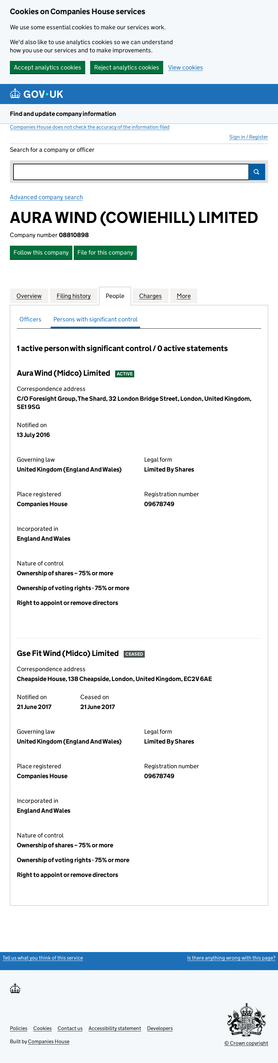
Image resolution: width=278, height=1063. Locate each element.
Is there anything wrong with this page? (231, 958)
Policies (18, 1028)
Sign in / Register (248, 137)
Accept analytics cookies (47, 67)
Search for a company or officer (52, 149)
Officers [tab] (30, 319)
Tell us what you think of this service (43, 958)
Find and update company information (63, 114)
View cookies (185, 67)
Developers (160, 1028)
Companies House (48, 1041)
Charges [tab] (150, 296)
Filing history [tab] (74, 296)
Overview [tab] (29, 296)
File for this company (105, 252)
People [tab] (115, 296)
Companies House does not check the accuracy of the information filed (89, 127)
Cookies (42, 1028)
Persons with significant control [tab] (95, 319)
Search (257, 172)
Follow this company (41, 252)
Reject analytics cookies (126, 67)
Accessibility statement (114, 1028)
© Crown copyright (246, 1043)
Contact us (70, 1028)
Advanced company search (46, 197)
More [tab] (184, 296)
